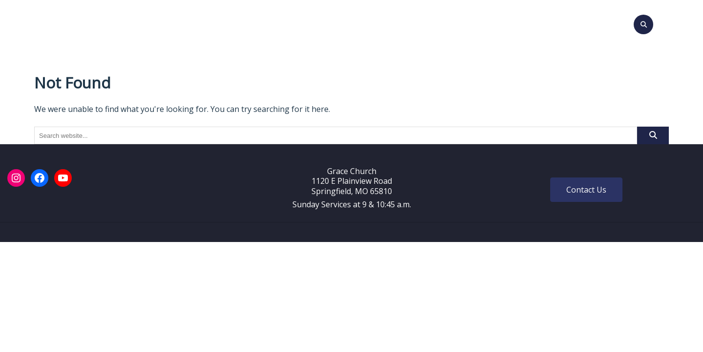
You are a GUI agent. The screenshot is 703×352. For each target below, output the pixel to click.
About (238, 23)
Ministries (410, 23)
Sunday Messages (342, 23)
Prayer (481, 23)
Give (449, 23)
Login (582, 23)
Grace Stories (532, 23)
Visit (206, 23)
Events (282, 23)
